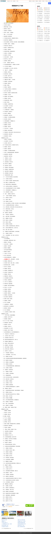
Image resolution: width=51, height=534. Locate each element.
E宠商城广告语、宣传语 (21, 521)
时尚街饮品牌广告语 (5, 525)
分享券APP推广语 (4, 522)
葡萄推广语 (3, 521)
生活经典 (14, 1)
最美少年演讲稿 (47, 33)
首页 (11, 1)
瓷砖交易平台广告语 (21, 525)
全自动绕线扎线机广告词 (29, 528)
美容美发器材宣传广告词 (7, 528)
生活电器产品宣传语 (5, 526)
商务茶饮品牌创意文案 (21, 522)
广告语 (17, 1)
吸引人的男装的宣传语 (21, 526)
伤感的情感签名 (40, 11)
